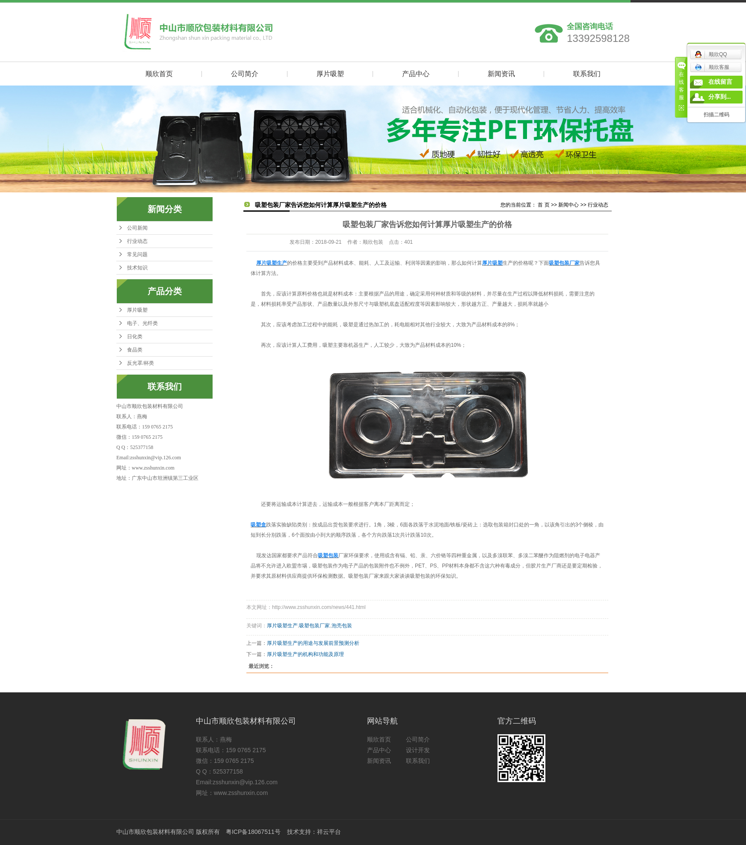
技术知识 (137, 268)
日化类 (134, 337)
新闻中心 (568, 205)
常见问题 (137, 254)
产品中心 (415, 73)
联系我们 (587, 73)
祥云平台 (329, 831)
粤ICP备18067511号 (253, 831)
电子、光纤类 (142, 323)
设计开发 (418, 750)
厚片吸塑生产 (282, 626)
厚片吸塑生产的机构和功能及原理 (305, 654)
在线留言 (720, 82)
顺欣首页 (159, 73)
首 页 (543, 205)
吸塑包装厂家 (314, 626)
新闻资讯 (501, 73)
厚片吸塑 (330, 73)
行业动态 (137, 241)
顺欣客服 (712, 67)
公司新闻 (137, 228)
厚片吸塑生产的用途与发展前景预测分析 (313, 643)
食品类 (134, 350)
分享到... (719, 97)
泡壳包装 (342, 626)
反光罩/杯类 (140, 363)
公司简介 (244, 73)
